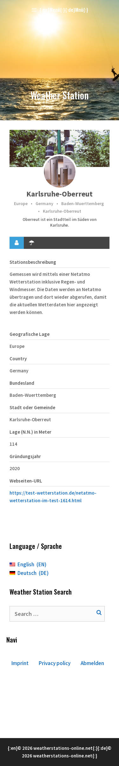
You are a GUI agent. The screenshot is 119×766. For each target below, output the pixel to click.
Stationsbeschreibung (33, 262)
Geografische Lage (30, 334)
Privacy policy (54, 663)
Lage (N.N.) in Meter (30, 432)
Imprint (20, 663)
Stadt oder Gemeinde (32, 407)
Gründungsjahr (25, 456)
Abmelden (92, 663)
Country (18, 359)
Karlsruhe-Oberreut (59, 194)
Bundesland (22, 383)
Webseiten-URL (26, 481)
